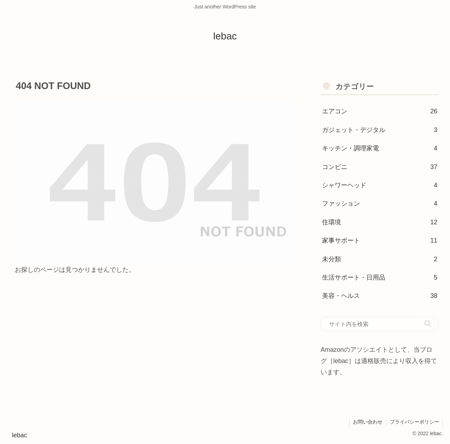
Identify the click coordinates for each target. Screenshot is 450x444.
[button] (428, 323)
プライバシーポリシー (414, 422)
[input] (380, 324)
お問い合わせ (367, 422)
